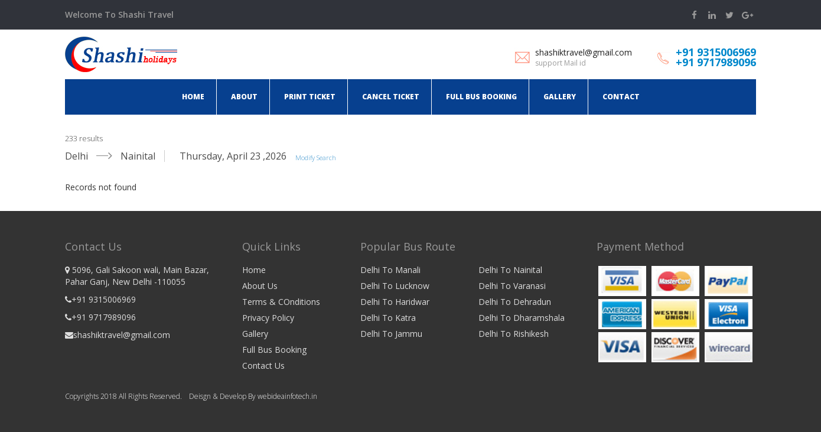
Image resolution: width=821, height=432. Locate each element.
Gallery (559, 97)
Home (193, 97)
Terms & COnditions (281, 301)
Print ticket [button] (309, 97)
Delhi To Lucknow (394, 285)
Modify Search (315, 157)
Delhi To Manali (390, 269)
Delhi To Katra (388, 317)
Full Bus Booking (481, 97)
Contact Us (263, 365)
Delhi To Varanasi (512, 285)
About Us (260, 285)
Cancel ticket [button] (390, 97)
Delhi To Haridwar (394, 301)
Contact (621, 97)
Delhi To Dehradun (514, 301)
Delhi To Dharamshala (521, 317)
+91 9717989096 (716, 62)
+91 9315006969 (716, 52)
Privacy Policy (268, 317)
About (244, 97)
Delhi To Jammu (391, 333)
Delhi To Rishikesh (513, 333)
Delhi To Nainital (510, 269)
